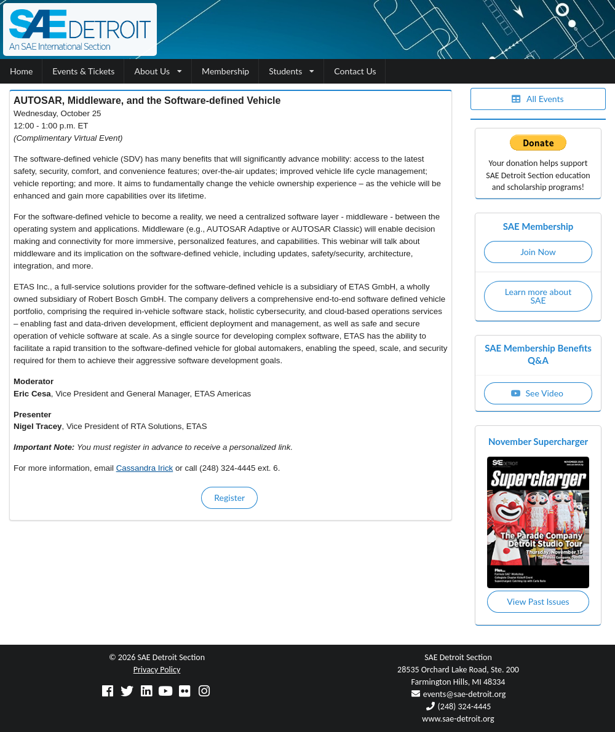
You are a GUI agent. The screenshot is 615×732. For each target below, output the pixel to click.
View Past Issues (538, 601)
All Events (536, 98)
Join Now (538, 251)
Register (229, 497)
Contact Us (355, 71)
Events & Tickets (83, 71)
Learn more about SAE (538, 295)
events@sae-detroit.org (464, 694)
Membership (225, 71)
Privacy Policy (157, 669)
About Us (158, 71)
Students (291, 71)
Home (21, 71)
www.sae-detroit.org (458, 719)
